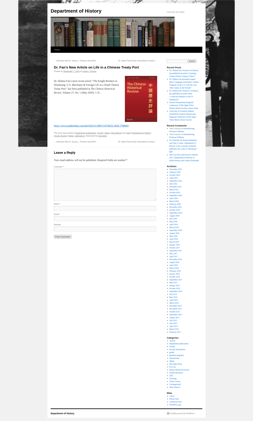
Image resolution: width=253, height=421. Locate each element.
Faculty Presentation (177, 349)
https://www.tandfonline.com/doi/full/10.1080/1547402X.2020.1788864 (91, 125)
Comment (59, 167)
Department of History (76, 11)
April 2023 (173, 178)
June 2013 (173, 323)
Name (57, 204)
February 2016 (175, 271)
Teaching (173, 378)
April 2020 (173, 198)
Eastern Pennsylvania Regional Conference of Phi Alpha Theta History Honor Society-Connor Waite (183, 105)
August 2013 (174, 317)
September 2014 (175, 291)
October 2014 (174, 288)
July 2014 (173, 294)
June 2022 (173, 184)
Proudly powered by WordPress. (182, 413)
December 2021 (175, 187)
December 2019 (175, 207)
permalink (102, 136)
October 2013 (174, 312)
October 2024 (174, 175)
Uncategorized (175, 384)
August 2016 (174, 262)
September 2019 (175, 213)
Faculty (100, 133)
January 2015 (174, 285)
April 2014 (173, 300)
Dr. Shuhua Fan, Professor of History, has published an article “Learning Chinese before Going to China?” (184, 73)
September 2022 (175, 181)
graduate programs (176, 355)
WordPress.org (175, 405)
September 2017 (175, 250)
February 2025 (175, 172)
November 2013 (175, 309)
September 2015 (175, 280)
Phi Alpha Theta (175, 364)
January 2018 (174, 245)
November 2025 (175, 169)
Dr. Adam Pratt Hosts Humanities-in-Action (137, 61)
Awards (172, 341)
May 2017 (173, 253)
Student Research (176, 373)
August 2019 (174, 216)
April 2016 (173, 265)
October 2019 (174, 210)
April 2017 (173, 256)
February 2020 (175, 204)
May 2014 (173, 297)
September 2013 (175, 314)
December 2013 (175, 306)
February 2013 (175, 332)
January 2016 (174, 274)
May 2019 (173, 221)
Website (57, 224)
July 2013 (173, 320)
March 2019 (174, 227)
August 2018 (174, 233)
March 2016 (174, 268)
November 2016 (175, 259)
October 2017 (174, 248)
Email (57, 214)
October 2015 (174, 277)
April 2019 (173, 224)
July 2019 (173, 219)
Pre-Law (172, 367)
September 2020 (175, 195)
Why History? (174, 387)
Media (71, 136)
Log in (172, 396)
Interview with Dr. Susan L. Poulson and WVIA (75, 61)
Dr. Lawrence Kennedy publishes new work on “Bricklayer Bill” (183, 149)
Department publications (85, 133)
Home (57, 49)
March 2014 (174, 303)
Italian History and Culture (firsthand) (184, 160)
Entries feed (174, 399)
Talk (171, 375)
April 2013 (173, 326)
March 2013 (174, 329)
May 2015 (173, 282)
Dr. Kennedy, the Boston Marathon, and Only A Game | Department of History (183, 143)
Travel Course (174, 381)
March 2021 (174, 189)
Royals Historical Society (179, 370)
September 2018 (175, 230)
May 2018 (173, 236)
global (107, 133)
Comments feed (175, 402)
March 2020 (174, 201)
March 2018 (174, 242)
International (116, 133)
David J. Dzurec (89, 71)
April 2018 (173, 239)
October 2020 (174, 192)
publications (80, 136)
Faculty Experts (60, 136)
